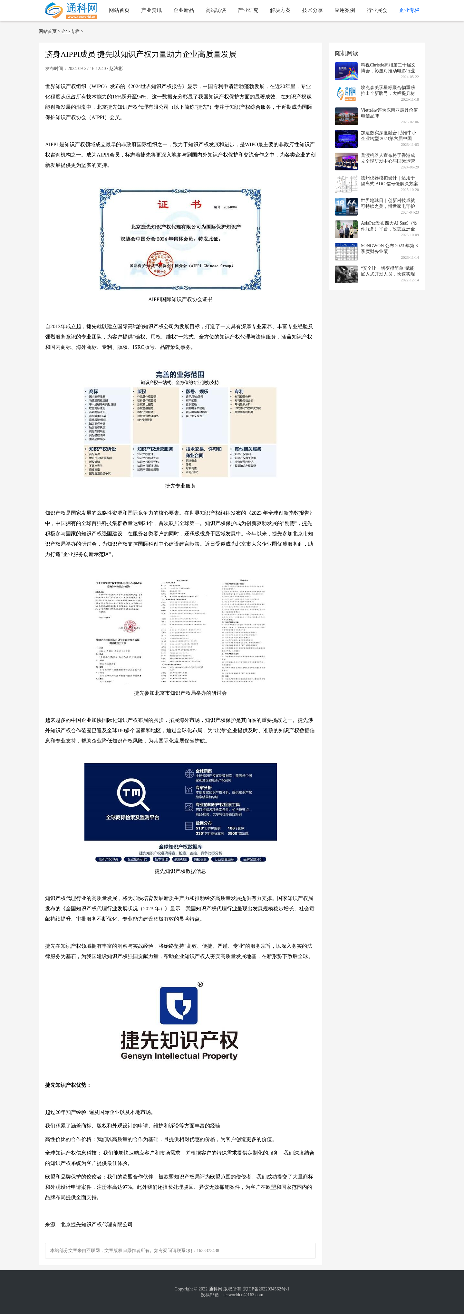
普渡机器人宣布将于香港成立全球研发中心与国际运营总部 (388, 161)
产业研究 (248, 10)
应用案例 (344, 10)
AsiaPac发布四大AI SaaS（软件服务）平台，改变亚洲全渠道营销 (389, 229)
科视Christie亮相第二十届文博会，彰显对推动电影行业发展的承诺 (388, 71)
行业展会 (377, 10)
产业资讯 (151, 10)
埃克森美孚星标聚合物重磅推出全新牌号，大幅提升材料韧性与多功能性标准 (388, 93)
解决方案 (280, 10)
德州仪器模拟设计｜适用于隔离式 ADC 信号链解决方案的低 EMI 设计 (389, 184)
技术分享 (312, 10)
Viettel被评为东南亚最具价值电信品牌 (389, 113)
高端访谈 (216, 10)
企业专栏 (409, 10)
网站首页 (119, 10)
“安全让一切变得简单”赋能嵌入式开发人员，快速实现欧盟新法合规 (388, 274)
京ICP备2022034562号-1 (266, 1289)
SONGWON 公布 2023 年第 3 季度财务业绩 (389, 248)
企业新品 (183, 10)
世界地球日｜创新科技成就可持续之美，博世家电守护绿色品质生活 (388, 206)
